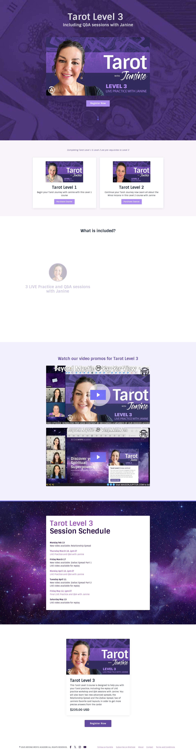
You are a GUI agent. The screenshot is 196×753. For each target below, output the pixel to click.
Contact (149, 747)
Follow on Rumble (105, 747)
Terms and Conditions (165, 747)
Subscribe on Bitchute (125, 747)
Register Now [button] (98, 103)
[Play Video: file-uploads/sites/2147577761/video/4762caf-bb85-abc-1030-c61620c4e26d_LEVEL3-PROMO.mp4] (98, 395)
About (140, 747)
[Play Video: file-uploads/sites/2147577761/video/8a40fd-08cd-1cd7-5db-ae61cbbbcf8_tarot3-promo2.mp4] (98, 457)
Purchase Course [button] (64, 202)
